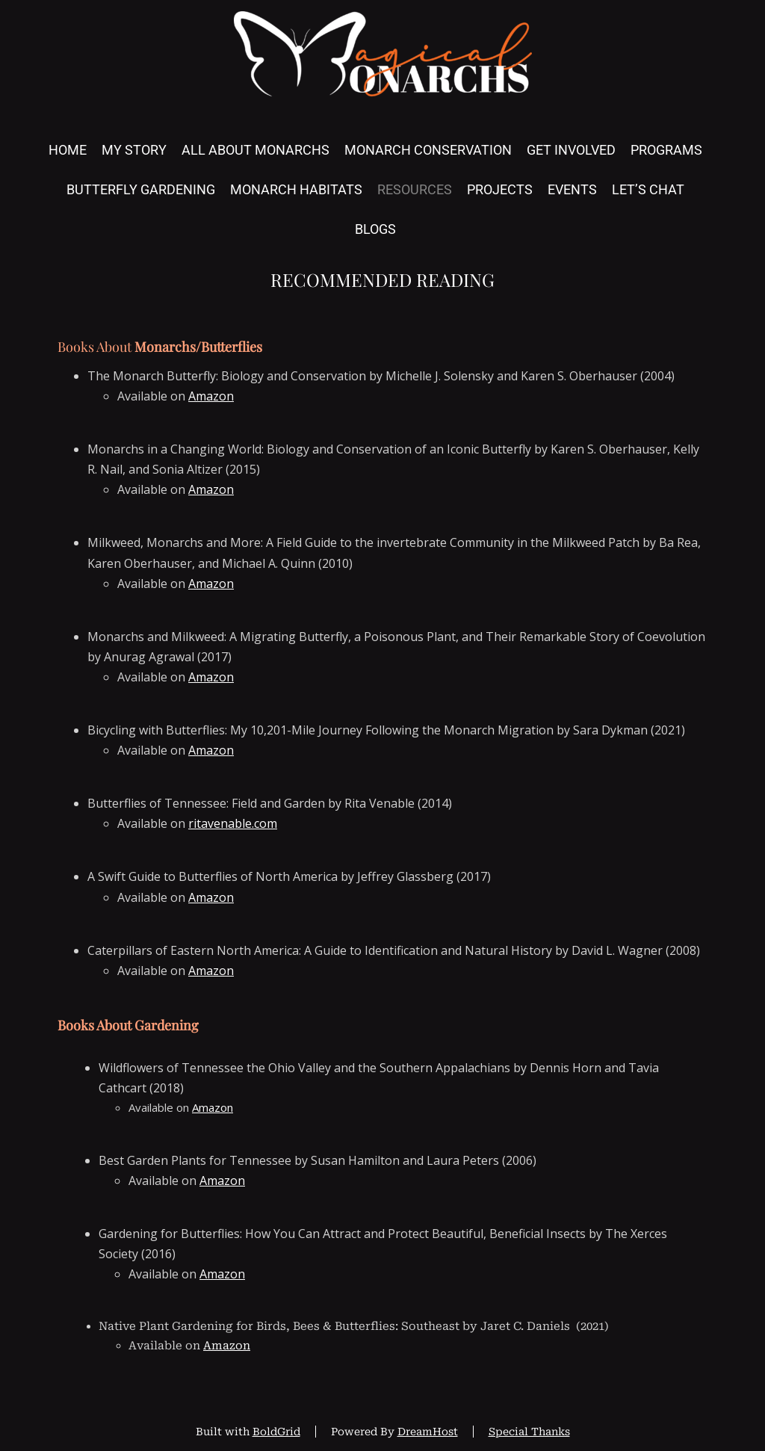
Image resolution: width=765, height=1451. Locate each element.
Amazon (211, 396)
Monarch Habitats (296, 189)
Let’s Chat (648, 189)
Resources (414, 189)
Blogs (375, 229)
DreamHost (427, 1432)
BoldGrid (276, 1432)
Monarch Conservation (428, 150)
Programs (666, 150)
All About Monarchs (255, 150)
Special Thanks (529, 1432)
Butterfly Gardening (140, 189)
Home (68, 150)
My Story (134, 150)
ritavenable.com (232, 823)
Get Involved (571, 150)
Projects (500, 189)
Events (572, 189)
